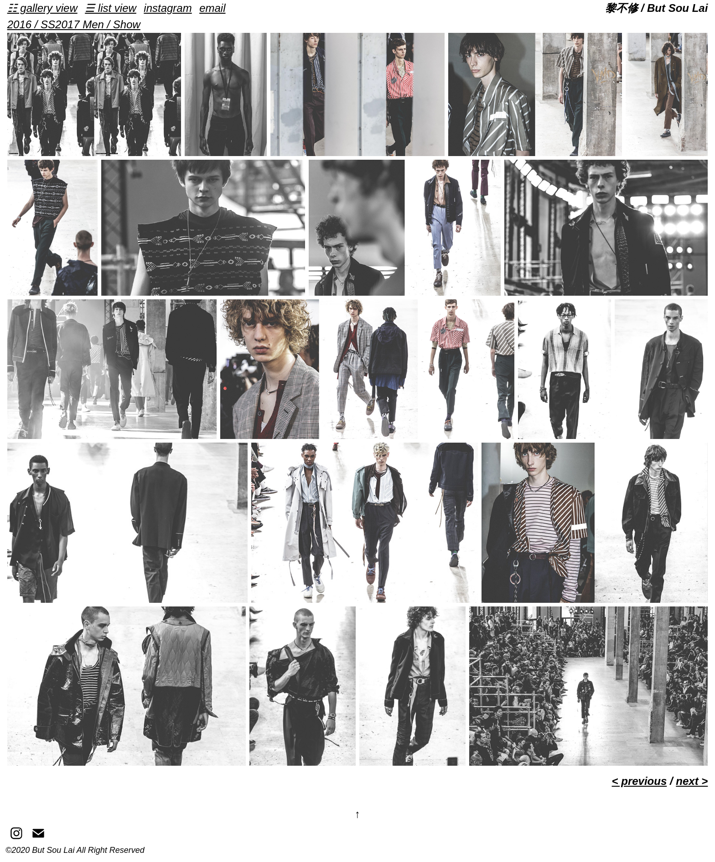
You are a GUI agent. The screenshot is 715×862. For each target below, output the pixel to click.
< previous (639, 781)
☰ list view (110, 8)
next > (692, 781)
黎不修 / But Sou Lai (656, 8)
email (212, 8)
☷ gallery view (42, 8)
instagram (168, 8)
